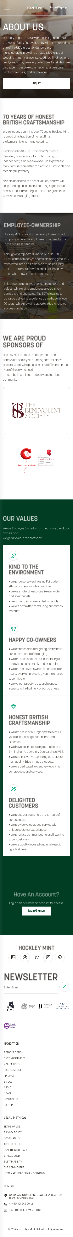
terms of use (12, 1126)
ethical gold (12, 1156)
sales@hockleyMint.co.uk (22, 1210)
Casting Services (14, 1058)
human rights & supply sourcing (24, 1173)
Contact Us (11, 1099)
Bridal (8, 1081)
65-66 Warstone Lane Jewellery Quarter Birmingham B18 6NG (33, 1196)
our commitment (14, 1167)
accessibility (12, 1144)
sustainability (13, 1161)
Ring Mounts (12, 1064)
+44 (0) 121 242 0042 (18, 1204)
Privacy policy (13, 1132)
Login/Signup (58, 7)
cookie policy (12, 1138)
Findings (9, 1076)
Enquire (36, 83)
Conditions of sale (15, 1150)
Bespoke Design (13, 1052)
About (7, 1087)
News (7, 1093)
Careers (9, 1105)
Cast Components (15, 1070)
